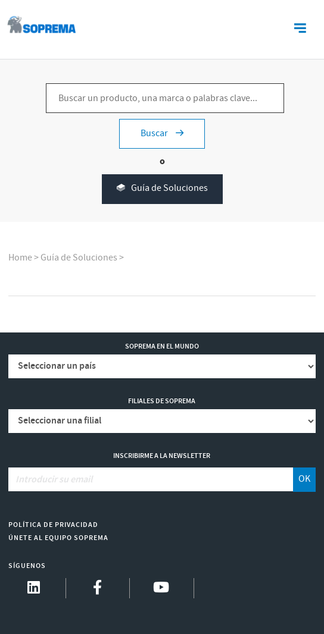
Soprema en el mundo (162, 346)
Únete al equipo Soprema (58, 538)
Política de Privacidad (53, 525)
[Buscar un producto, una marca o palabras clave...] (165, 98)
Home (20, 258)
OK (304, 479)
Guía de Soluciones (162, 189)
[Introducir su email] (151, 479)
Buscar (162, 133)
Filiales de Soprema (161, 401)
